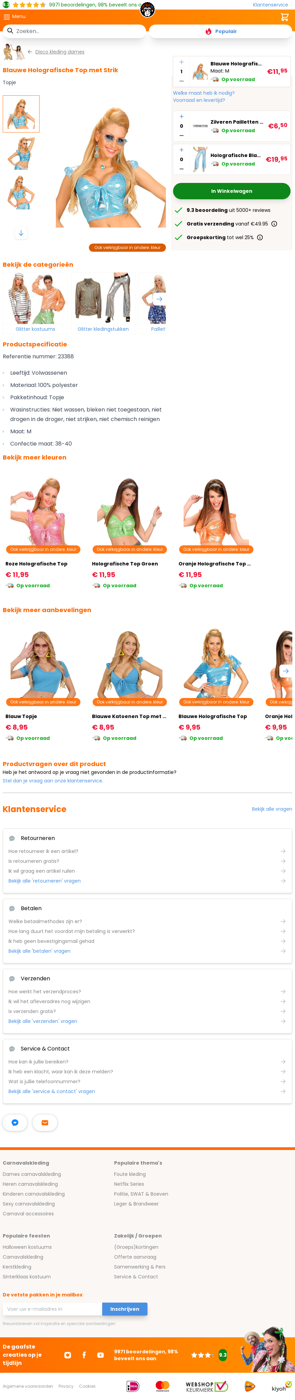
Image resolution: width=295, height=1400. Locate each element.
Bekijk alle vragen (272, 809)
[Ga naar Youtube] (100, 1355)
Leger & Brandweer (136, 1203)
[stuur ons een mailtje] (45, 1123)
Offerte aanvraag (135, 1257)
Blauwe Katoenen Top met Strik (133, 716)
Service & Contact (136, 1276)
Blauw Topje (21, 716)
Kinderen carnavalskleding (34, 1194)
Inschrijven (124, 1309)
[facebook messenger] (15, 1123)
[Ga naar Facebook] (84, 1355)
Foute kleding (130, 1174)
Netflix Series (129, 1184)
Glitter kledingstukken (103, 329)
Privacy (66, 1386)
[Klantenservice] (272, 5)
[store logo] (147, 11)
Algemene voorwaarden (28, 1386)
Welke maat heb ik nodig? (204, 93)
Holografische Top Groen (125, 563)
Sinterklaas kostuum (27, 1276)
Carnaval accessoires (28, 1213)
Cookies (87, 1386)
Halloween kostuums (27, 1247)
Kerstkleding (17, 1266)
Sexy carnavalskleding (29, 1203)
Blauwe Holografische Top (212, 716)
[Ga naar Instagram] (67, 1355)
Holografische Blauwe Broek (237, 155)
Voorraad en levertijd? (199, 100)
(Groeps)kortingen (136, 1247)
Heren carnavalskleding (30, 1184)
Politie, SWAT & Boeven (141, 1194)
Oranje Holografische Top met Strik (224, 563)
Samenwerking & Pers (140, 1266)
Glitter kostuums (35, 329)
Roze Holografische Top (36, 563)
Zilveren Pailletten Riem (238, 122)
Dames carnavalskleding (32, 1174)
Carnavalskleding (23, 1257)
